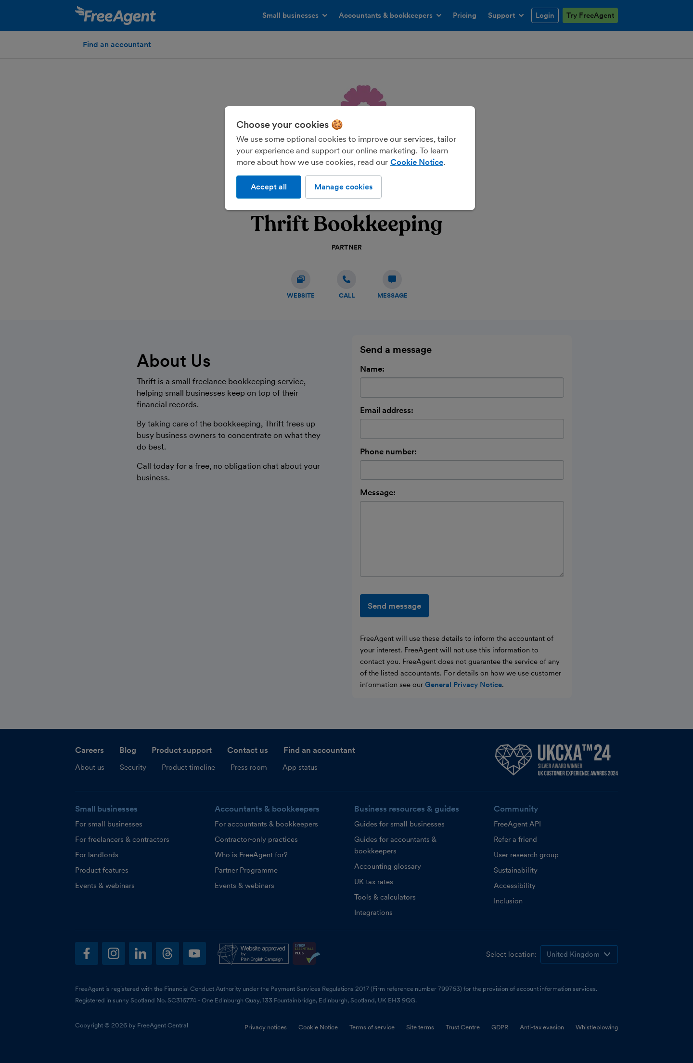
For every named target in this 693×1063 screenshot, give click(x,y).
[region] (350, 158)
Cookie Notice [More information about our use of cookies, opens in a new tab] (416, 162)
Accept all (269, 186)
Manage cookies (343, 186)
